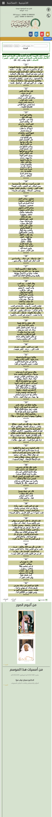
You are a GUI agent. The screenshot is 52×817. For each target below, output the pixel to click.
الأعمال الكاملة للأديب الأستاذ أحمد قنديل (16, 56)
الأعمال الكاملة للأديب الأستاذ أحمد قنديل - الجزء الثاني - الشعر (26, 58)
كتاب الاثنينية (37, 56)
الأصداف (35, 60)
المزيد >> (6, 664)
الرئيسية (47, 56)
